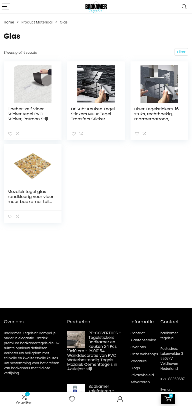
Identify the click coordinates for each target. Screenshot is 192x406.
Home (9, 22)
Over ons (138, 347)
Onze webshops (144, 354)
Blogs (135, 368)
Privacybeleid (142, 375)
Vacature (138, 361)
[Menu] (6, 6)
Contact (137, 333)
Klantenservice (143, 340)
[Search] (184, 6)
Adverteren (140, 382)
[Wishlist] (72, 399)
